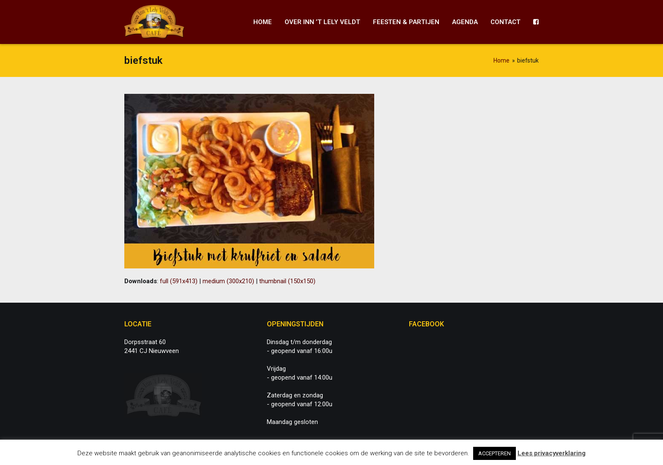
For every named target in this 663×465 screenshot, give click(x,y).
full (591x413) (178, 281)
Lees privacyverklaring (552, 453)
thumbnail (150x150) (287, 281)
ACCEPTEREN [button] (494, 453)
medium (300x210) (228, 281)
